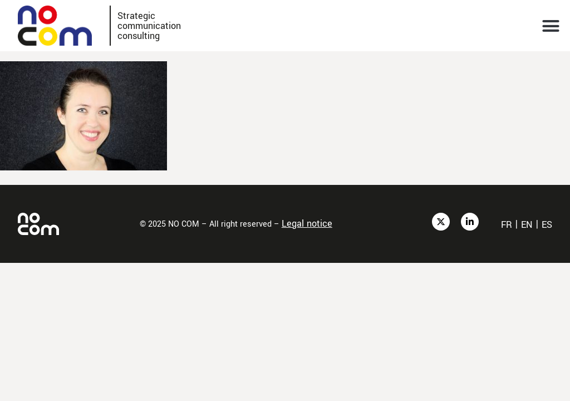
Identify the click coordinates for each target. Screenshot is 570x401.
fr (506, 224)
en (527, 224)
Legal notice (307, 223)
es (547, 224)
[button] (551, 26)
